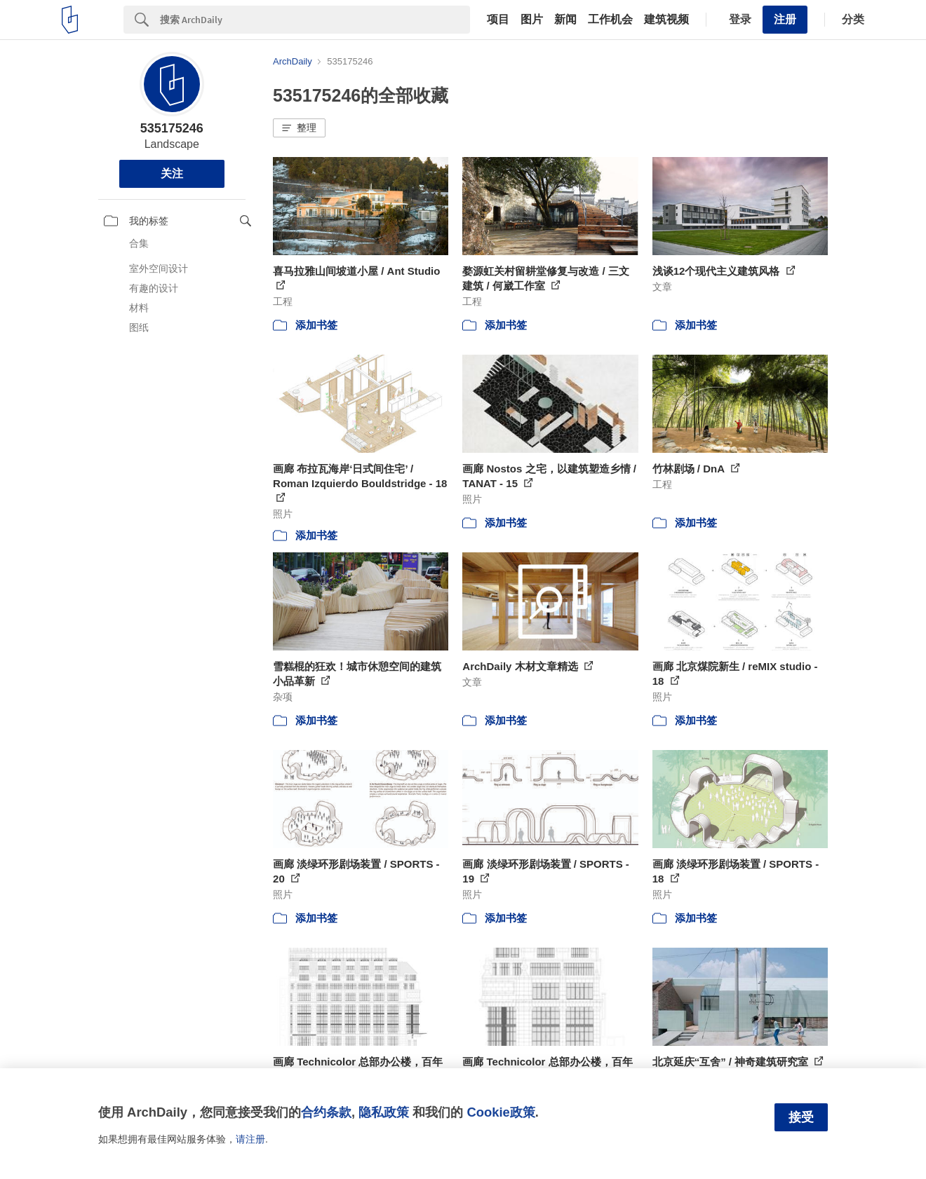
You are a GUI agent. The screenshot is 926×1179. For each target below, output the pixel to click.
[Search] (315, 20)
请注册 (250, 1139)
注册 (785, 19)
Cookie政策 (501, 1112)
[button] (299, 128)
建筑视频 (666, 19)
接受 (801, 1117)
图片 (532, 19)
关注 (172, 173)
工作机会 (610, 19)
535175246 (171, 128)
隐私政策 (383, 1112)
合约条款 (326, 1112)
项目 (498, 19)
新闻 (565, 19)
